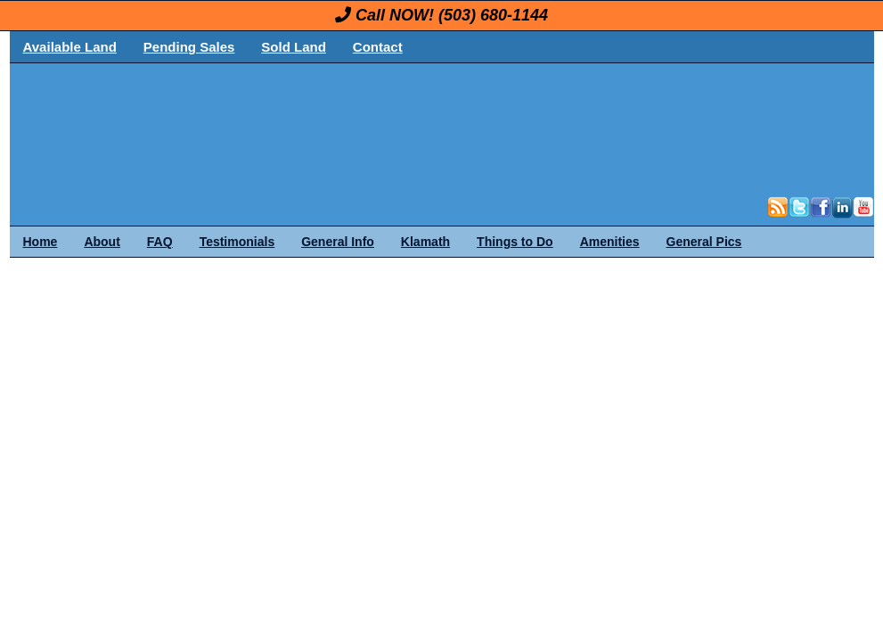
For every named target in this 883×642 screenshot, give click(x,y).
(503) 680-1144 (493, 15)
